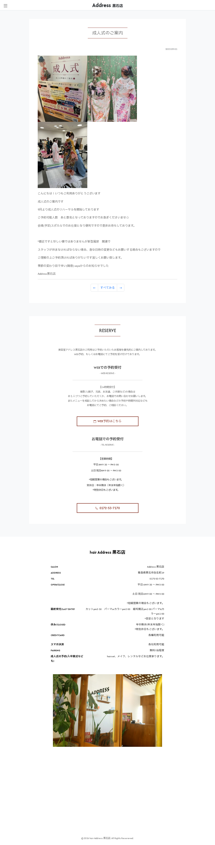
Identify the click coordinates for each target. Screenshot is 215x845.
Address (107, 5)
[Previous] (94, 288)
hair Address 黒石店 (107, 552)
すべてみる (107, 288)
